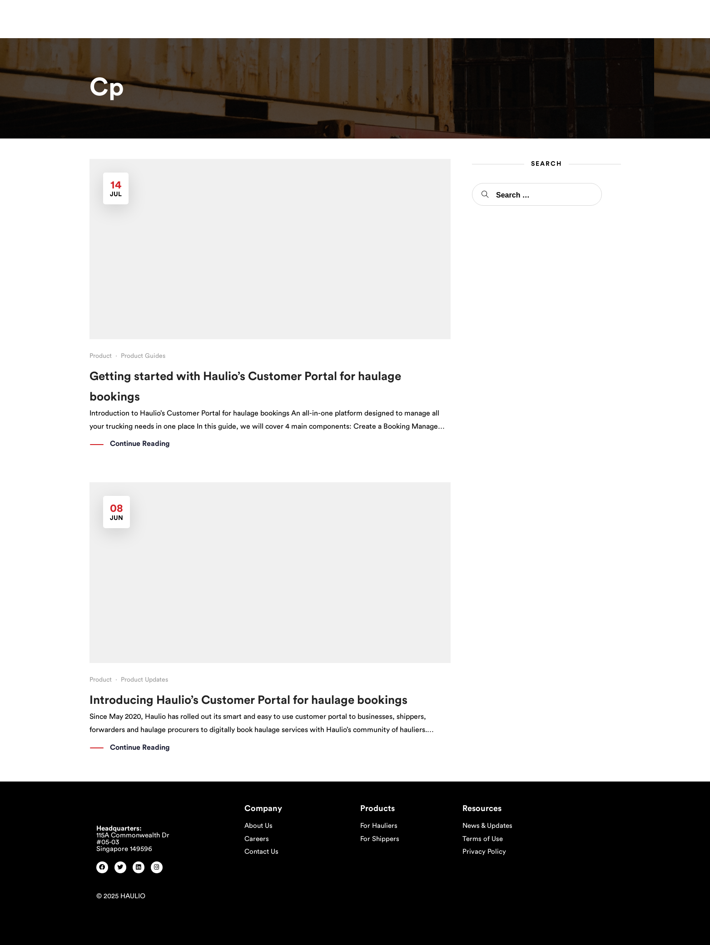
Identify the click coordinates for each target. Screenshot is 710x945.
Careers (256, 839)
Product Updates (144, 680)
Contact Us (261, 851)
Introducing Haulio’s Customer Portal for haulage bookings (248, 700)
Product (100, 356)
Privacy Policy (484, 851)
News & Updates (487, 825)
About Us (258, 825)
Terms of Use (482, 839)
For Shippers (379, 839)
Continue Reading (140, 444)
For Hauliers (378, 825)
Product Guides (143, 356)
